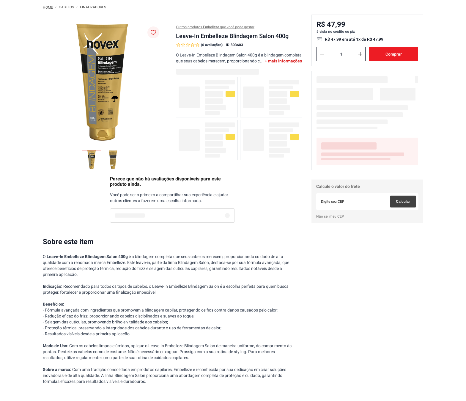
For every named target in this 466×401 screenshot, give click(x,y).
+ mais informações (283, 61)
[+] (360, 54)
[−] (322, 54)
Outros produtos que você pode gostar (215, 27)
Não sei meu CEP (330, 216)
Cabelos (66, 7)
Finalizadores (93, 7)
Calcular (403, 201)
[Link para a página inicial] (48, 7)
